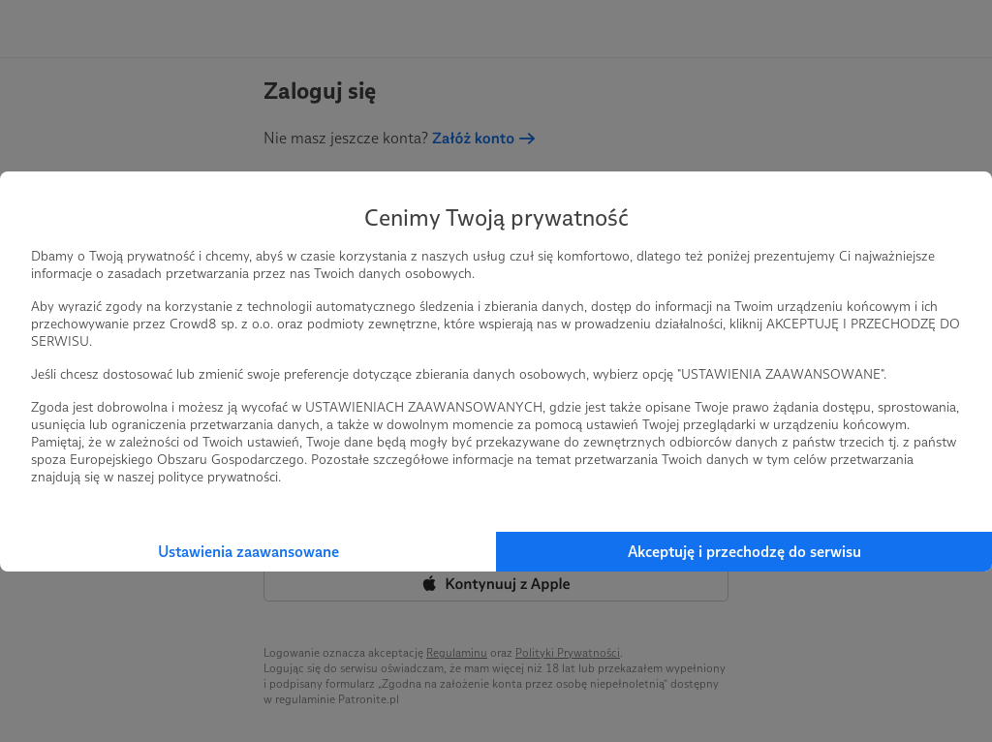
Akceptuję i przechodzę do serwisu (744, 551)
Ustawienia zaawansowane (248, 551)
